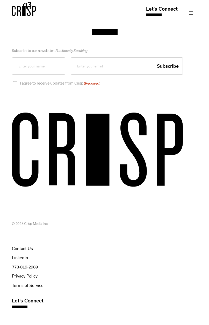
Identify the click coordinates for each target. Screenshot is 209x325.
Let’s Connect (162, 9)
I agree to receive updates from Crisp (60, 83)
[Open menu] (191, 13)
